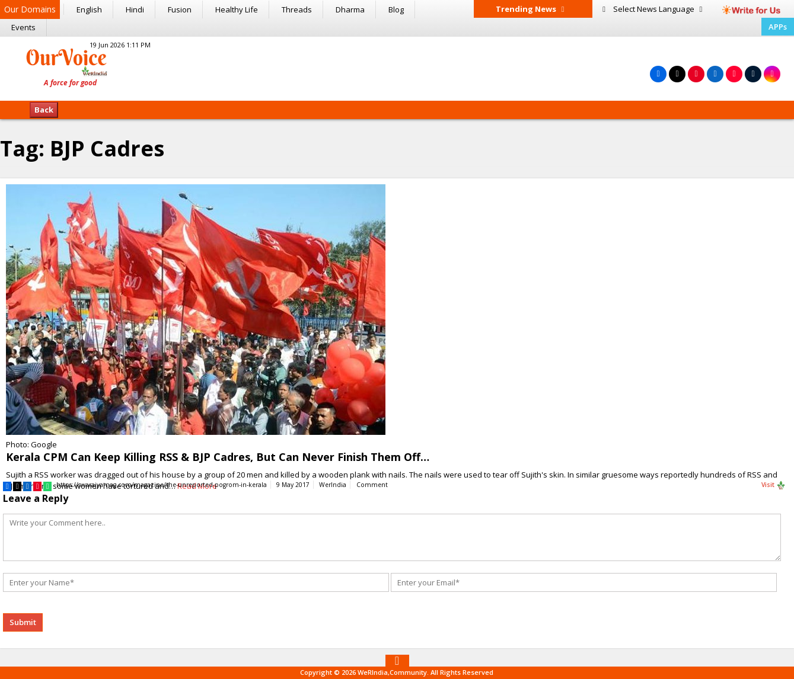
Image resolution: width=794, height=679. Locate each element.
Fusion (180, 9)
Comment (372, 485)
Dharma (350, 9)
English (89, 9)
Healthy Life (236, 9)
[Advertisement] (397, 67)
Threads (297, 9)
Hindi (135, 9)
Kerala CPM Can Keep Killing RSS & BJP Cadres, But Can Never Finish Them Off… (217, 457)
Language (653, 9)
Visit (773, 485)
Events (23, 27)
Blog (396, 9)
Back (43, 109)
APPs (778, 26)
